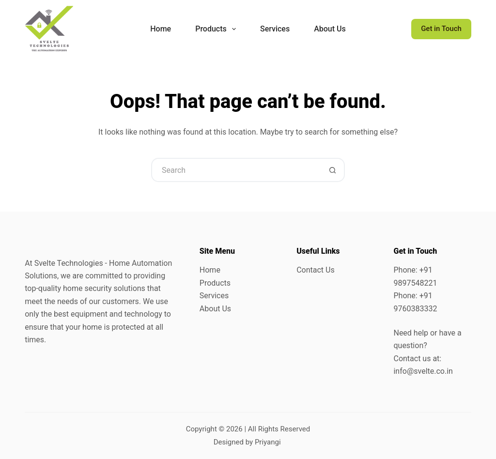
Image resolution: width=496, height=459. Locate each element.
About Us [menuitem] (330, 28)
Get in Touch (441, 28)
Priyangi (268, 442)
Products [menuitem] (217, 29)
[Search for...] (236, 170)
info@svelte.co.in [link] (422, 371)
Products (215, 283)
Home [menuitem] (160, 28)
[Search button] (333, 170)
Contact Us (315, 270)
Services (214, 295)
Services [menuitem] (275, 28)
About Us (215, 308)
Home (210, 270)
